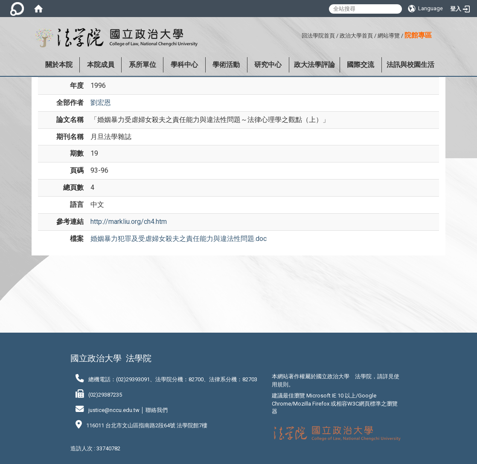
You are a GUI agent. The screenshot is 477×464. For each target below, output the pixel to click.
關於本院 (59, 65)
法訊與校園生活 (410, 65)
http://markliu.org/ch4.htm (128, 222)
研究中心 (268, 65)
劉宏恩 (100, 103)
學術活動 (226, 65)
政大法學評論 (314, 65)
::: (298, 34)
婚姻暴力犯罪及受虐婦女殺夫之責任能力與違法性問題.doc (178, 239)
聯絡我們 (156, 410)
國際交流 (360, 65)
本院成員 (100, 65)
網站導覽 (389, 35)
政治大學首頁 (356, 35)
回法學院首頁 (318, 35)
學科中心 (184, 65)
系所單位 (142, 65)
